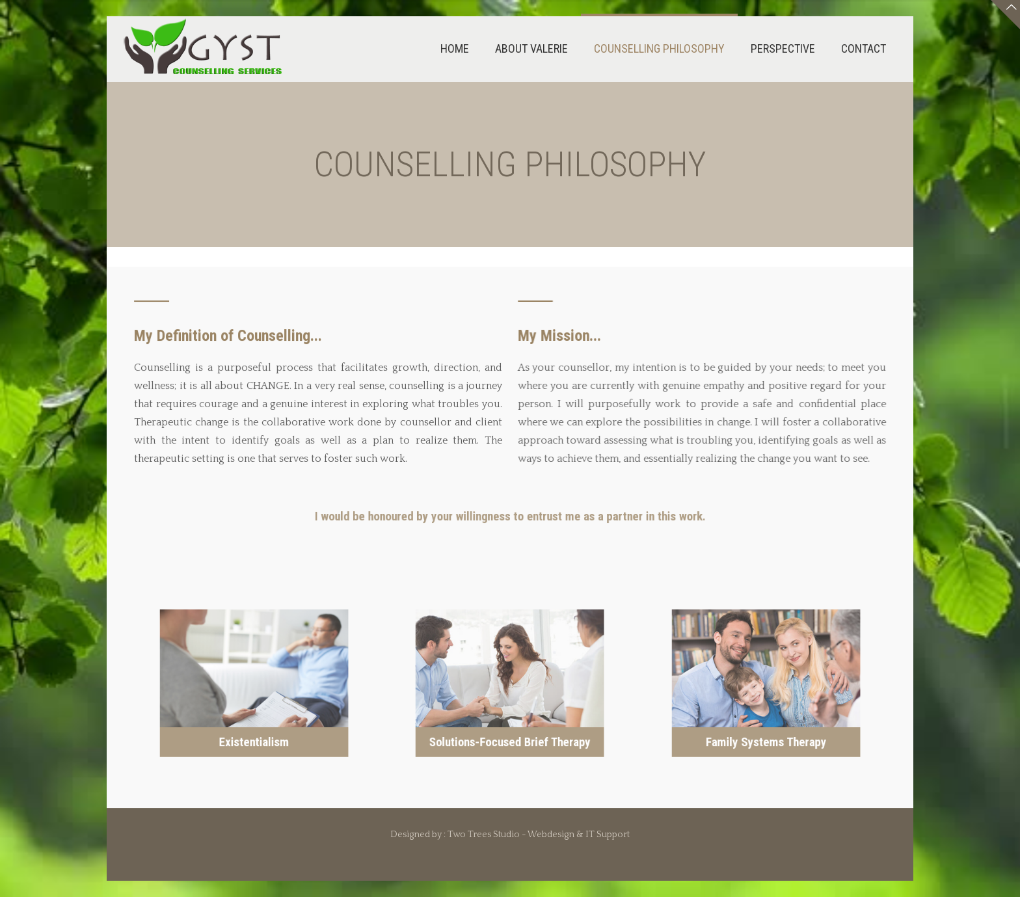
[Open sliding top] (1005, 14)
